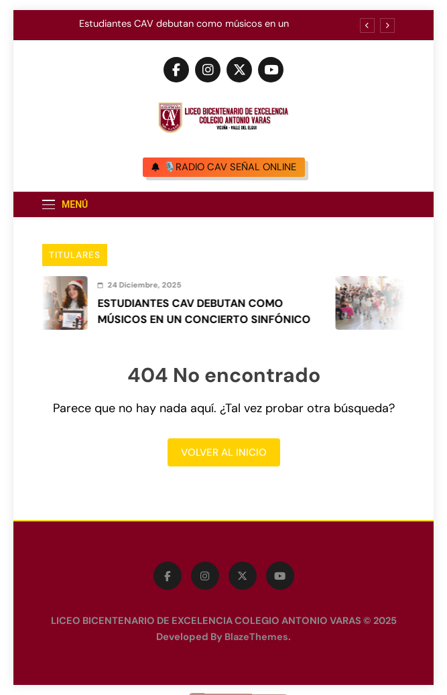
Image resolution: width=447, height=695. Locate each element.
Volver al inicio (224, 452)
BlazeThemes (256, 637)
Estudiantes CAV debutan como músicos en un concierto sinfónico (184, 24)
